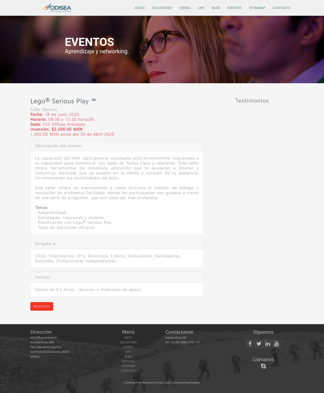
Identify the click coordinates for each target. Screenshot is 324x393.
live (201, 8)
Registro (41, 306)
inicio (140, 8)
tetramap (257, 8)
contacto (281, 8)
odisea (185, 8)
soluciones (162, 8)
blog (216, 8)
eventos (234, 8)
